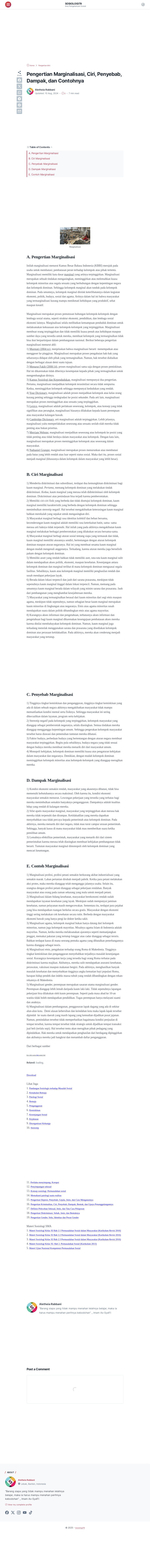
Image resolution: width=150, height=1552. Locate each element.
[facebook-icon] (7, 1531)
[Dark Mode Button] (143, 4)
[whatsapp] (19, 92)
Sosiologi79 (75, 3)
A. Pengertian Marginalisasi (43, 153)
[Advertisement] (75, 36)
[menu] (8, 5)
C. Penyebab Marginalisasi (43, 163)
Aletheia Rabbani (28, 1497)
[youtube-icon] (24, 1531)
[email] (19, 111)
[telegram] (19, 99)
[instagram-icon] (19, 1531)
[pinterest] (19, 105)
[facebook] (19, 80)
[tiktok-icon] (30, 1531)
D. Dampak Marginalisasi (42, 169)
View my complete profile (21, 1522)
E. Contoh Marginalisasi (41, 174)
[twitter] (19, 86)
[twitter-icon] (13, 1531)
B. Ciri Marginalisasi (39, 158)
